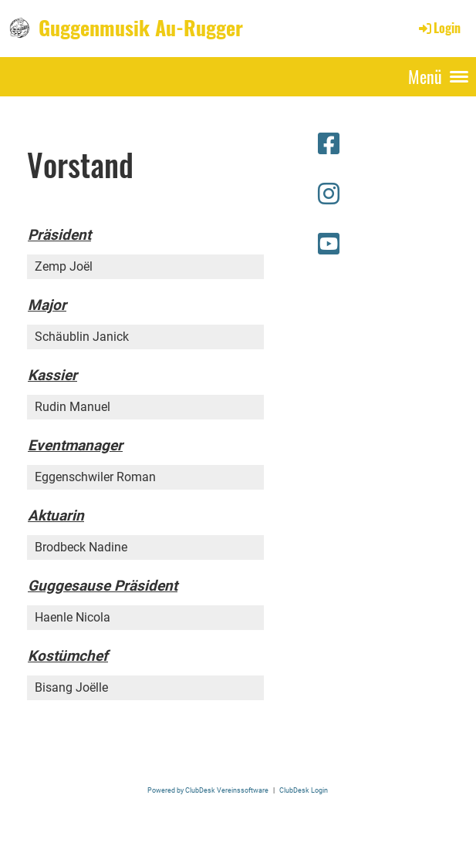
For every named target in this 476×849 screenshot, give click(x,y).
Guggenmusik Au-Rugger (141, 28)
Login (439, 28)
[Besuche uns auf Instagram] (328, 194)
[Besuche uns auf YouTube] (328, 244)
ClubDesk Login (303, 790)
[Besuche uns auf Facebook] (328, 144)
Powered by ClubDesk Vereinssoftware (207, 790)
